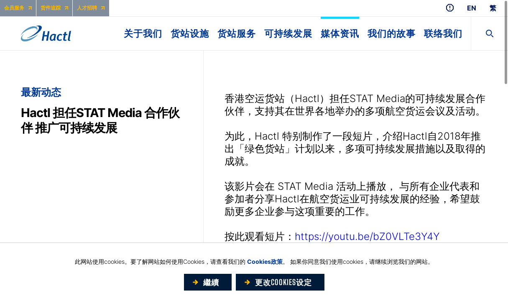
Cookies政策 (265, 261)
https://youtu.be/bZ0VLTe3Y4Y (367, 236)
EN (471, 8)
